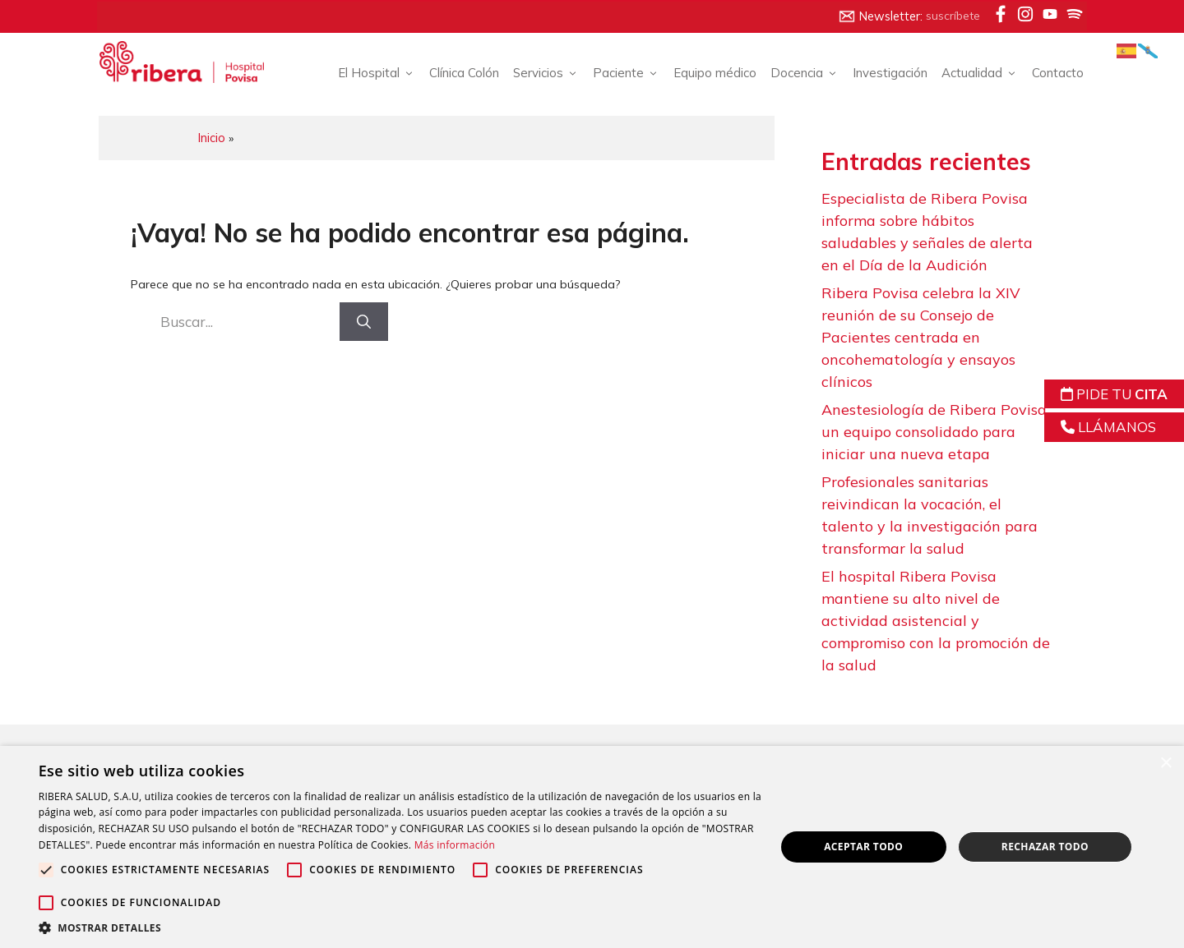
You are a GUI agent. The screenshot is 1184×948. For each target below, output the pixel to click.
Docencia (797, 73)
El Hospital (370, 73)
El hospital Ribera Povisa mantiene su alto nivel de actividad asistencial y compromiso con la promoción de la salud (936, 621)
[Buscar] (364, 321)
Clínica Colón (457, 73)
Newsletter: (900, 16)
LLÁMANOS (1108, 426)
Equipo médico (707, 73)
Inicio (219, 137)
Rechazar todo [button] (1041, 847)
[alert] (592, 847)
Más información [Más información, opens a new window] (511, 845)
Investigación (882, 73)
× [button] (1165, 763)
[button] (396, 927)
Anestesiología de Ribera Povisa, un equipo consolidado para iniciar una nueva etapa (936, 432)
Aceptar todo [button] (861, 847)
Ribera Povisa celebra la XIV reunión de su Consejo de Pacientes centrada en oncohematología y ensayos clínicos (921, 338)
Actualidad (972, 73)
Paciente (619, 73)
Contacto (1050, 73)
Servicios (539, 73)
